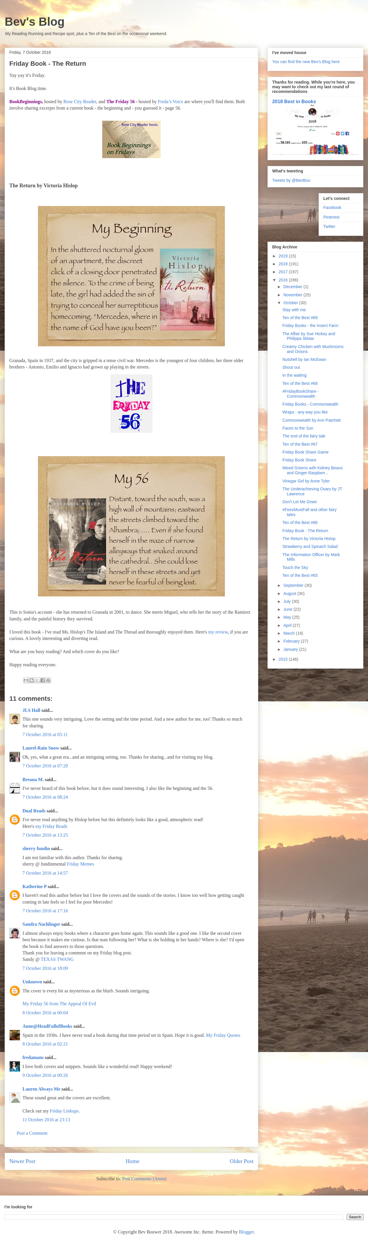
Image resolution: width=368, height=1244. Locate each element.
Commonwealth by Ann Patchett (311, 420)
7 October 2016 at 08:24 (45, 797)
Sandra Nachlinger (41, 924)
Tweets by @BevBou (291, 180)
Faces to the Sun (297, 428)
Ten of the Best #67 (300, 444)
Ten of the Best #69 (300, 317)
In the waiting (294, 375)
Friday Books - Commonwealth (310, 404)
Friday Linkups (64, 1110)
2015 (284, 659)
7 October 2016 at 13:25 (45, 835)
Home (132, 1161)
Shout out (291, 367)
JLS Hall (31, 710)
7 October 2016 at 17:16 (45, 910)
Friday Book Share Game (305, 452)
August (290, 593)
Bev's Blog (35, 21)
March (289, 633)
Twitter (329, 226)
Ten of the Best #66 (300, 522)
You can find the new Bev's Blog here (306, 61)
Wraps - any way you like (305, 412)
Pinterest (331, 217)
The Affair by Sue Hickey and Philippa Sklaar (308, 336)
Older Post (242, 1161)
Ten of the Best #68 (300, 383)
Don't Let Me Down (299, 501)
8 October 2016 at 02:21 (45, 1043)
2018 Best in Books (294, 101)
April (288, 625)
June (288, 609)
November (293, 295)
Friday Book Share (299, 460)
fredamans (33, 1057)
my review (218, 631)
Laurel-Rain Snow (40, 747)
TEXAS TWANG (57, 959)
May (287, 617)
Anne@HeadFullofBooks (47, 1026)
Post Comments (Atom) (144, 1178)
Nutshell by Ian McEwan (304, 359)
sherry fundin (36, 848)
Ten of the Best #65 (300, 575)
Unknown (32, 981)
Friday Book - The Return (305, 530)
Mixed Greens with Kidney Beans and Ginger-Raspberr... (312, 470)
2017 (284, 271)
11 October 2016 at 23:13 (46, 1119)
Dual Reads (34, 810)
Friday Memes (80, 863)
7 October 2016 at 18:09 (45, 968)
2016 (284, 280)
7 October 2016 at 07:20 (45, 765)
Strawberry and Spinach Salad (310, 546)
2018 (284, 264)
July (287, 601)
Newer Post (22, 1161)
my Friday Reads (51, 826)
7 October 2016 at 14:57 (45, 873)
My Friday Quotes (223, 1035)
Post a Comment (32, 1133)
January (291, 649)
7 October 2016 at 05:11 (45, 734)
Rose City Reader (79, 101)
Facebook (332, 207)
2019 (284, 256)
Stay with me (294, 309)
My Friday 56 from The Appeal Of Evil (59, 1003)
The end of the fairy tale (303, 436)
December (293, 286)
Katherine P (34, 886)
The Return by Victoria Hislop (309, 538)
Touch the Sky (295, 567)
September (293, 585)
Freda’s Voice (170, 101)
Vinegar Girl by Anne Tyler (306, 481)
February (292, 641)
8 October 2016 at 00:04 (45, 1012)
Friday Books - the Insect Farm (310, 325)
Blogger (246, 1231)
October (291, 302)
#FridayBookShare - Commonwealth (300, 394)
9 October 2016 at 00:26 (45, 1075)
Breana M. (33, 779)
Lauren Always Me (41, 1088)
